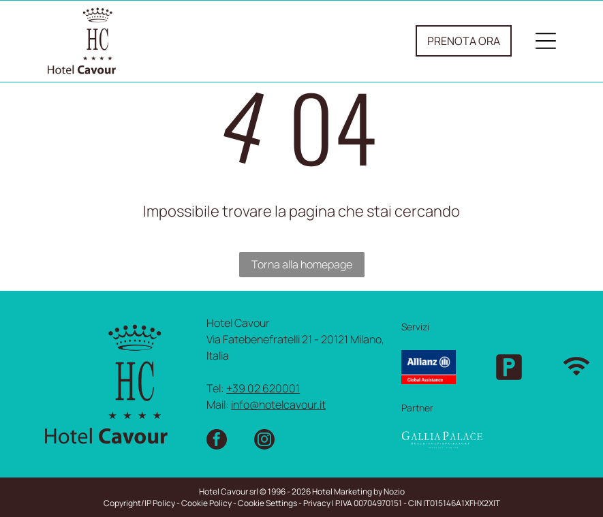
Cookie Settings (267, 503)
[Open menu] (546, 41)
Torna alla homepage (301, 264)
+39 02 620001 (263, 388)
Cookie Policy (206, 503)
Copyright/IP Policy (139, 503)
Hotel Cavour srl (228, 491)
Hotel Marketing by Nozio (358, 491)
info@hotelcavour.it (278, 404)
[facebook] (216, 441)
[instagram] (264, 441)
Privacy (316, 503)
